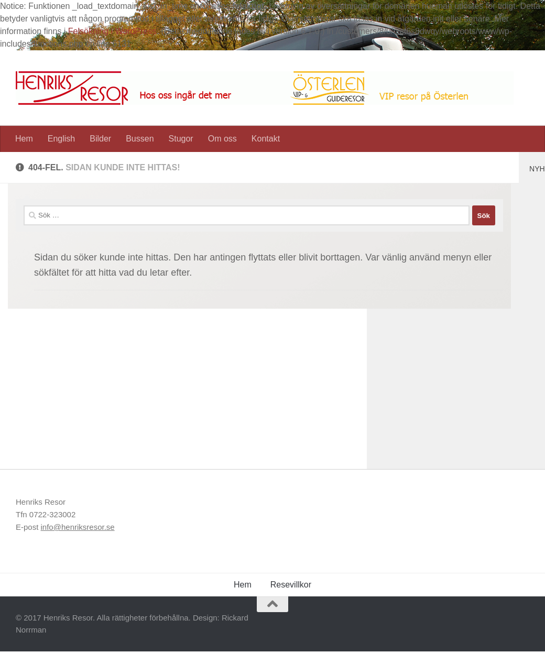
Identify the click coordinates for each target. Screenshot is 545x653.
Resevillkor (290, 584)
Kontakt (266, 138)
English (61, 138)
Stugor (181, 138)
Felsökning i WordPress (112, 31)
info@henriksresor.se (78, 527)
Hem (24, 138)
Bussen (140, 138)
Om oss (222, 138)
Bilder (100, 138)
